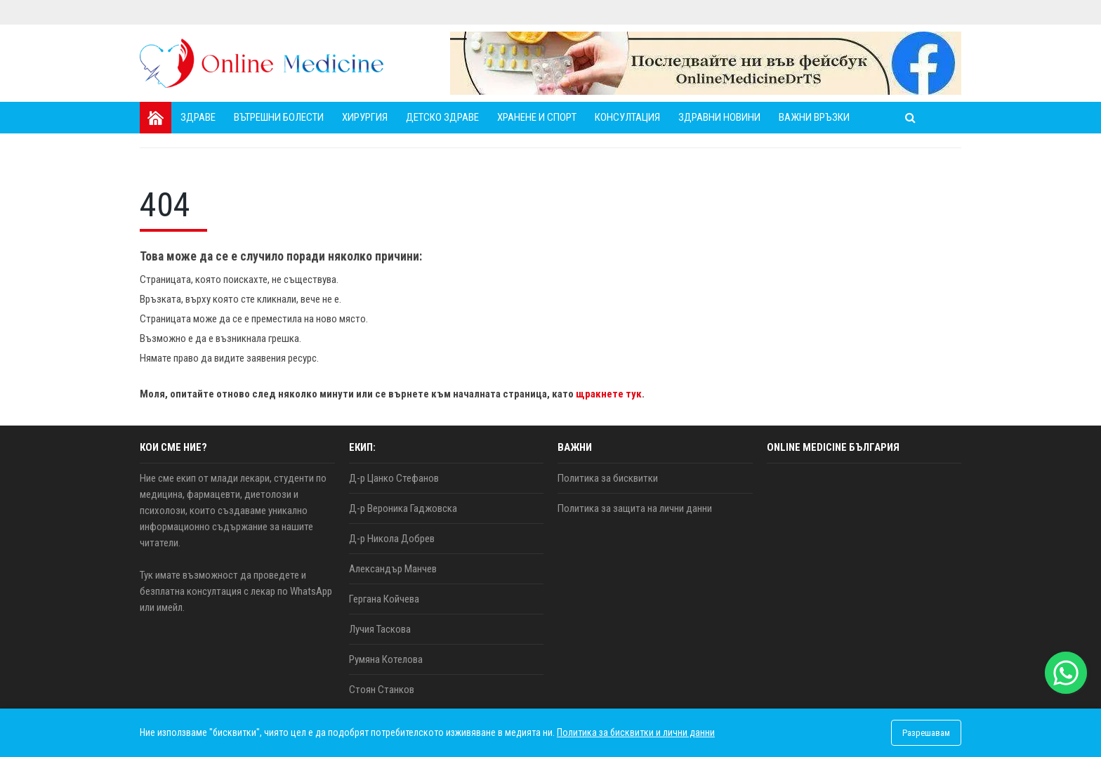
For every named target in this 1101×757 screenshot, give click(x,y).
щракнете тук (609, 394)
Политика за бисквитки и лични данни (636, 732)
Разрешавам (926, 733)
